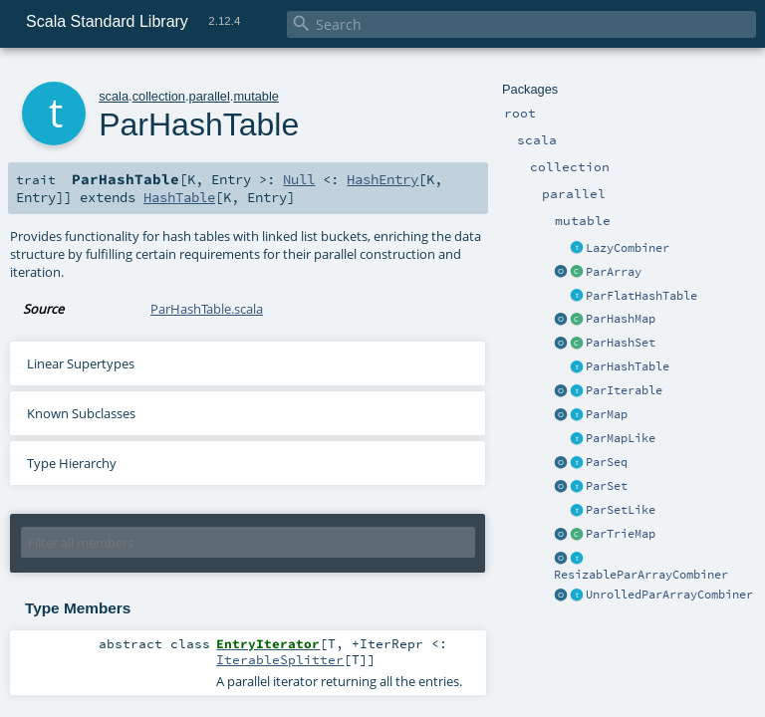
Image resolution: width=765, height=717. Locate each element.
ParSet (607, 486)
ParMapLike (620, 438)
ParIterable (624, 390)
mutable (256, 96)
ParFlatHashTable (641, 296)
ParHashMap (620, 319)
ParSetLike (620, 510)
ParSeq (607, 462)
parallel (209, 96)
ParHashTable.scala (206, 309)
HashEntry (382, 179)
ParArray (613, 272)
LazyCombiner (627, 248)
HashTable (179, 197)
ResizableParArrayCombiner (641, 575)
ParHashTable (627, 366)
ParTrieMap (620, 534)
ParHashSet (620, 343)
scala (113, 96)
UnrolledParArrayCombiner (669, 594)
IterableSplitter (280, 659)
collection (158, 96)
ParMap (607, 414)
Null (299, 179)
